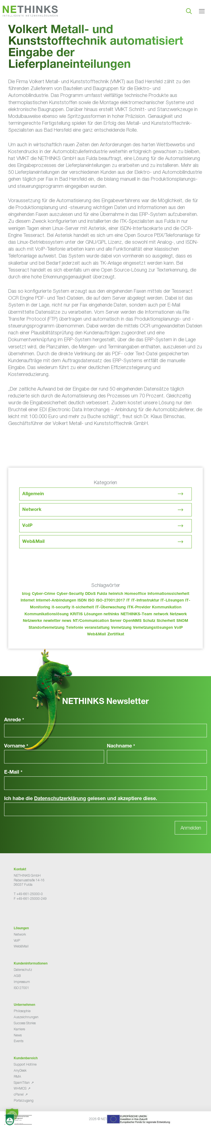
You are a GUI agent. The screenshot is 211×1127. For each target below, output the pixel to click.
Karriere (19, 1029)
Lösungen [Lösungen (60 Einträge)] (93, 614)
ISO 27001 (21, 988)
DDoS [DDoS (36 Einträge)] (90, 594)
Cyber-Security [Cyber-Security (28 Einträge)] (70, 594)
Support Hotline (25, 1064)
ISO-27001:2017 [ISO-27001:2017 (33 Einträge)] (110, 601)
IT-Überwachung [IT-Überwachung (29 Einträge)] (110, 607)
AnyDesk (20, 1070)
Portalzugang (24, 1100)
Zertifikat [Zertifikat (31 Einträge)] (115, 634)
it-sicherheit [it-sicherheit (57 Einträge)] (83, 607)
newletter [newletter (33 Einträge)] (51, 621)
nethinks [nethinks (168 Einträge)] (111, 614)
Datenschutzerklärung (60, 799)
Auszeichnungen (26, 1017)
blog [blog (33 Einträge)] (26, 594)
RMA (17, 1076)
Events (18, 1041)
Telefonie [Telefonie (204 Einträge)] (74, 628)
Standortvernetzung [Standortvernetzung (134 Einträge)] (47, 628)
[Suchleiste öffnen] (188, 11)
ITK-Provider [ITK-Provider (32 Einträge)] (139, 607)
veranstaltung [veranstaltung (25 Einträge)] (97, 628)
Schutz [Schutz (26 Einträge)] (149, 621)
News (18, 1035)
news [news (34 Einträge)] (66, 621)
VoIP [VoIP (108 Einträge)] (178, 628)
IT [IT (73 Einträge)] (128, 601)
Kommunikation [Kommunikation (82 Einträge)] (166, 607)
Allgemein (33, 494)
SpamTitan (22, 1082)
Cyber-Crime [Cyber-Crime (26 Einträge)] (43, 594)
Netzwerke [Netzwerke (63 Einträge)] (32, 621)
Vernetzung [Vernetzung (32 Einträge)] (121, 628)
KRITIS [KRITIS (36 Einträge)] (76, 614)
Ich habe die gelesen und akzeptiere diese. (80, 799)
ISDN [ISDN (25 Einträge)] (82, 601)
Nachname (121, 746)
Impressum (22, 982)
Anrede (14, 720)
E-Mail (13, 772)
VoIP (27, 526)
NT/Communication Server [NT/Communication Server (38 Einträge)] (97, 621)
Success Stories (25, 1023)
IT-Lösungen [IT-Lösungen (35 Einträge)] (172, 601)
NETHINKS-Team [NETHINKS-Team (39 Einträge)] (136, 614)
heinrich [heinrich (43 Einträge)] (116, 594)
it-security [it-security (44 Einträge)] (61, 607)
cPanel (19, 1094)
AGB (17, 976)
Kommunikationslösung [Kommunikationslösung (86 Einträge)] (46, 614)
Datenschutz (23, 970)
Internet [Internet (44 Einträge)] (28, 601)
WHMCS (20, 1088)
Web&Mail (33, 542)
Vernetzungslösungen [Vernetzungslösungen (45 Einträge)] (153, 628)
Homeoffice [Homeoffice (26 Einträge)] (135, 594)
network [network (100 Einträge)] (161, 614)
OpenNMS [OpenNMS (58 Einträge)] (132, 621)
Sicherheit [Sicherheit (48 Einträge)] (166, 621)
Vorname (16, 746)
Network (31, 510)
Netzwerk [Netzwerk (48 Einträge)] (178, 614)
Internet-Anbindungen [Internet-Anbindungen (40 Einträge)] (56, 601)
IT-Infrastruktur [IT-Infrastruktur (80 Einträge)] (145, 601)
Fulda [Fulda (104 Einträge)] (102, 594)
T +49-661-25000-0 (28, 894)
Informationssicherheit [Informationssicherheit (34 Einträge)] (168, 594)
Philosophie (22, 1011)
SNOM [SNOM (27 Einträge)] (182, 621)
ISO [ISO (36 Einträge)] (91, 601)
